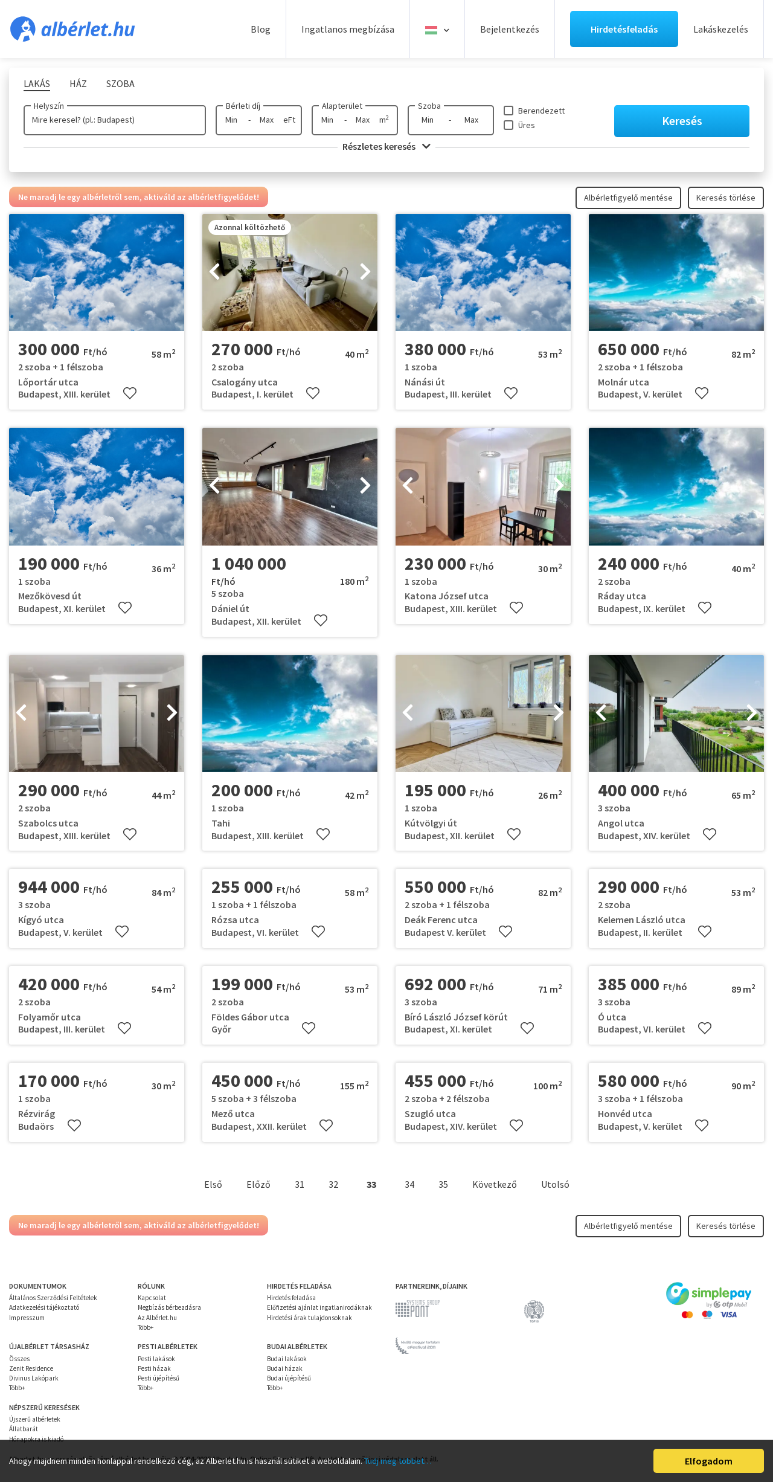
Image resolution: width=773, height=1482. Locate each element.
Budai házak (285, 1368)
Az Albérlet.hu (157, 1317)
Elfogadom (709, 1461)
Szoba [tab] (120, 83)
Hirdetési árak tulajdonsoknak (309, 1317)
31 (299, 1184)
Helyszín (49, 105)
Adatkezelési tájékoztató (44, 1307)
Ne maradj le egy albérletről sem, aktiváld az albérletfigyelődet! (138, 197)
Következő (494, 1184)
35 (443, 1184)
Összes (19, 1359)
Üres (526, 125)
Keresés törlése (725, 197)
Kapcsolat (152, 1298)
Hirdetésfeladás (624, 29)
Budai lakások (287, 1359)
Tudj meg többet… (398, 1460)
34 (409, 1184)
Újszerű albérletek (34, 1419)
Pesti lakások (156, 1359)
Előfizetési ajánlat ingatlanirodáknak (319, 1307)
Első (213, 1184)
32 (333, 1184)
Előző (258, 1184)
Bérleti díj (243, 105)
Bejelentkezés (509, 29)
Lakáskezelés (720, 29)
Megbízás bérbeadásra (169, 1307)
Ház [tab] (78, 83)
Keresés (682, 120)
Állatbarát (23, 1429)
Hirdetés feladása (291, 1298)
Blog (261, 29)
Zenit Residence (31, 1368)
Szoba (429, 105)
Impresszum (27, 1317)
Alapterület (342, 105)
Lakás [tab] (37, 83)
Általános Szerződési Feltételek (53, 1298)
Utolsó (555, 1184)
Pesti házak (154, 1368)
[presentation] (214, 272)
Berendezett (541, 110)
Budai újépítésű (289, 1378)
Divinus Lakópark (34, 1378)
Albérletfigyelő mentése (628, 197)
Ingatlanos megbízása (347, 29)
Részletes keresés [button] (386, 146)
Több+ (145, 1327)
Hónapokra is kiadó (36, 1439)
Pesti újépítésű (158, 1378)
